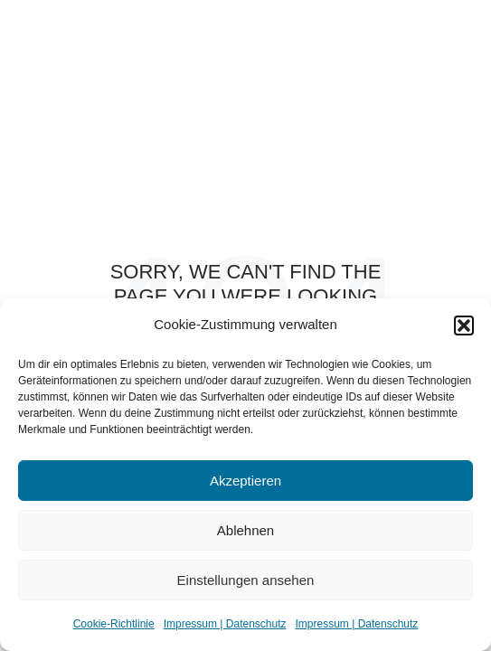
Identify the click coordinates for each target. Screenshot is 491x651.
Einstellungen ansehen (246, 580)
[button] (464, 325)
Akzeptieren (245, 480)
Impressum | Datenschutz (225, 624)
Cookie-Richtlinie (114, 624)
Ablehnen (245, 530)
